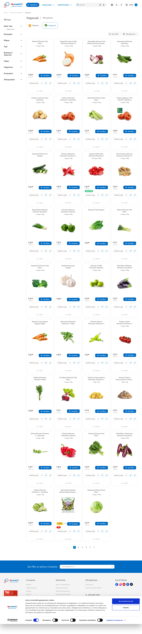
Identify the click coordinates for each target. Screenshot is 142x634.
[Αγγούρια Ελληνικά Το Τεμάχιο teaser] (40, 155)
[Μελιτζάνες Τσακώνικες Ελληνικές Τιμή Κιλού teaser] (124, 435)
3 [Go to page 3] (82, 547)
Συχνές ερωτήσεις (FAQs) (93, 588)
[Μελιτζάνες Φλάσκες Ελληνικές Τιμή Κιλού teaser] (124, 267)
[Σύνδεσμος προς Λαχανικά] (50, 25)
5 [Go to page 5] (90, 547)
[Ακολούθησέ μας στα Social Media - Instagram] (120, 584)
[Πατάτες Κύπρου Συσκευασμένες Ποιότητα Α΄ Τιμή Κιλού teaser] (124, 378)
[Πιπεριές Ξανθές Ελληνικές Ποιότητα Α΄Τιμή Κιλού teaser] (96, 267)
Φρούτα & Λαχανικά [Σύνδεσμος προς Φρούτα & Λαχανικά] (16, 12)
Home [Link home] (6, 12)
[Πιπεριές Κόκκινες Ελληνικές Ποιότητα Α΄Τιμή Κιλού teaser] (68, 435)
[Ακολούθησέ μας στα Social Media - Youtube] (124, 584)
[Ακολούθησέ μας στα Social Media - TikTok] (131, 584)
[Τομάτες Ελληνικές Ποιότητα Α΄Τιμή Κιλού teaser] (68, 99)
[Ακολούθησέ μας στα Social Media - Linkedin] (127, 584)
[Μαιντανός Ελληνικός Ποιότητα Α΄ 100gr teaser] (68, 323)
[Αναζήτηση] (78, 5)
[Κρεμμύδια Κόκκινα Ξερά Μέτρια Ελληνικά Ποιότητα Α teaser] (96, 42)
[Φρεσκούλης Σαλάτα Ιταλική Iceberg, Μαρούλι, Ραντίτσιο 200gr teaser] (68, 491)
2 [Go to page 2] (78, 547)
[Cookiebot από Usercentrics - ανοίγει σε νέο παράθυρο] (12, 630)
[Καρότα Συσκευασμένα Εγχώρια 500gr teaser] (40, 323)
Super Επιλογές (65, 5)
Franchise (29, 598)
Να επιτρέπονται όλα (126, 611)
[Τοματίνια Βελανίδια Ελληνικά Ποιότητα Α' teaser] (96, 155)
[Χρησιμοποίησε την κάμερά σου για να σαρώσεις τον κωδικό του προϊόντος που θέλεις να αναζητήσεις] (100, 5)
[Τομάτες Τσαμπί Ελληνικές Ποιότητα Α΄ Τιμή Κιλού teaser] (124, 323)
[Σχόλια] (50, 83)
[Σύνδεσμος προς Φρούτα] (33, 25)
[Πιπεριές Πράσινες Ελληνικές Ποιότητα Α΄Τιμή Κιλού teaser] (68, 211)
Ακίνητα (28, 594)
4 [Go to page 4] (86, 547)
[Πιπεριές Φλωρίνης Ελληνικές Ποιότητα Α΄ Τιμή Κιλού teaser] (68, 155)
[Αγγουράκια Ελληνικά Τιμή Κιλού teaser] (124, 42)
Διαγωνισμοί (48, 5)
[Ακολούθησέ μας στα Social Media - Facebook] (116, 584)
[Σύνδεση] (112, 5)
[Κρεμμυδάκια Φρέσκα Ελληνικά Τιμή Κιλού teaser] (40, 211)
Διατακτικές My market (63, 594)
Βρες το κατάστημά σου (63, 584)
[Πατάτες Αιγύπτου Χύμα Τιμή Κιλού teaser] (40, 99)
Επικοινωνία (89, 584)
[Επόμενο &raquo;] (94, 547)
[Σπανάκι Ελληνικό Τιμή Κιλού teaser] (96, 435)
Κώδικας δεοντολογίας (63, 591)
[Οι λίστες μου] (46, 83)
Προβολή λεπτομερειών (114, 630)
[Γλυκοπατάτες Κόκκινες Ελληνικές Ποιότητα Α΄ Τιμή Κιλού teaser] (124, 155)
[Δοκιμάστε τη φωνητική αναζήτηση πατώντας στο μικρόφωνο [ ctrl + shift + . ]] (103, 5)
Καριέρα (28, 591)
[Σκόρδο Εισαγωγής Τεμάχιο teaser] (68, 267)
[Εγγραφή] (112, 567)
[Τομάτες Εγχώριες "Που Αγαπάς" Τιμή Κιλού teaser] (124, 99)
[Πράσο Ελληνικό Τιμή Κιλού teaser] (124, 211)
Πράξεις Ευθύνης (31, 588)
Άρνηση (126, 617)
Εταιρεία (28, 584)
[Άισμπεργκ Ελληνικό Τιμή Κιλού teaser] (96, 491)
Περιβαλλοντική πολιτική (63, 598)
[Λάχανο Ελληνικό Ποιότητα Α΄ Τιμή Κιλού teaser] (40, 491)
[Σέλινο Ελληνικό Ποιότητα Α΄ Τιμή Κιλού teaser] (40, 435)
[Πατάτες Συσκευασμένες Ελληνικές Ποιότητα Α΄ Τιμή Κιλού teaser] (96, 378)
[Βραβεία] (10, 593)
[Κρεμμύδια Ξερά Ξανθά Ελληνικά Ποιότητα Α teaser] (68, 42)
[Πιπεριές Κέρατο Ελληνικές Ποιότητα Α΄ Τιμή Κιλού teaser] (96, 323)
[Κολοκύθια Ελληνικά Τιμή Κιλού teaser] (96, 99)
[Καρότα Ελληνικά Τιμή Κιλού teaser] (40, 42)
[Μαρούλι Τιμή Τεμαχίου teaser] (96, 211)
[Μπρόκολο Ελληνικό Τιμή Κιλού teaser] (40, 267)
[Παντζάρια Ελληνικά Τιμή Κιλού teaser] (68, 378)
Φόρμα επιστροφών (62, 588)
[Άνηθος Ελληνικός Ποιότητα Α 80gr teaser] (40, 378)
